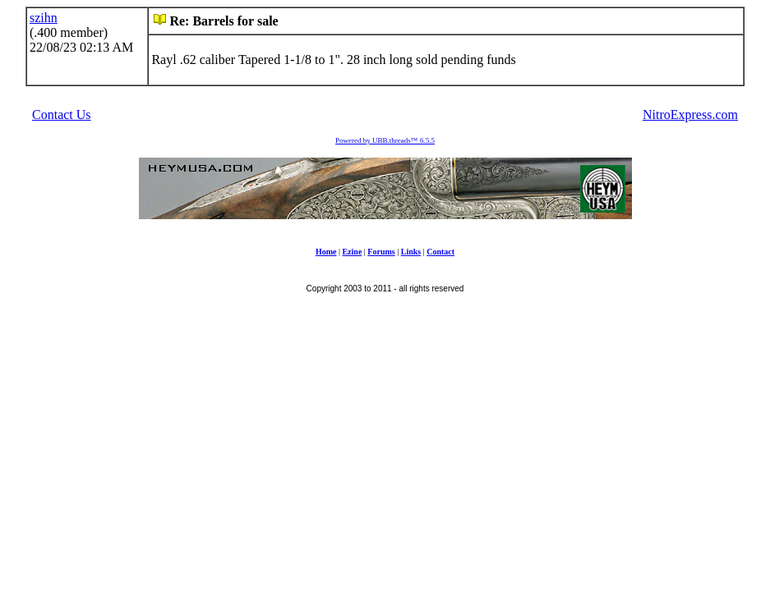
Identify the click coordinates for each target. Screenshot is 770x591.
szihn (44, 18)
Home (326, 251)
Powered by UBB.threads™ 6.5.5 (385, 140)
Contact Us (61, 114)
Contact (440, 251)
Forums (380, 251)
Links (411, 251)
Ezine (352, 251)
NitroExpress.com (690, 114)
